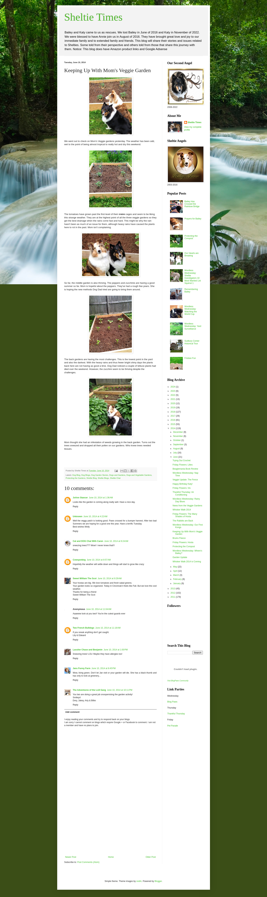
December (178, 432)
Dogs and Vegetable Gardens (139, 475)
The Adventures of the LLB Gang (89, 690)
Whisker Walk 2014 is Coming (186, 561)
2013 (173, 588)
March (176, 575)
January (177, 583)
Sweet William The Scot (85, 578)
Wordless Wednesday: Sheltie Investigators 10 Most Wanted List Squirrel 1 (192, 276)
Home (111, 857)
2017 (173, 416)
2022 (173, 395)
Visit (177, 681)
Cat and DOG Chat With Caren (88, 541)
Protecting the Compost (191, 237)
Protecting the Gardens (75, 478)
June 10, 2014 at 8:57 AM (99, 560)
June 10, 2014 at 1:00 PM (116, 649)
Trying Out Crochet (181, 460)
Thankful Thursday (176, 713)
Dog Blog (76, 475)
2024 (173, 387)
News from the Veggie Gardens (187, 505)
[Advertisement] (110, 829)
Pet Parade (172, 725)
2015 (173, 424)
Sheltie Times (93, 17)
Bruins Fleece (178, 538)
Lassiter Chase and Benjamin (88, 649)
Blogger (158, 881)
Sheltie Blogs (103, 478)
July (175, 452)
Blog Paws (172, 702)
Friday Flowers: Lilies (182, 465)
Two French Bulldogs (83, 628)
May (175, 566)
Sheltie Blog (92, 478)
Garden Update (179, 557)
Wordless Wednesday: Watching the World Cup (190, 310)
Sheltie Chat (115, 478)
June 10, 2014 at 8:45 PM (103, 668)
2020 (173, 403)
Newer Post (70, 857)
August (176, 448)
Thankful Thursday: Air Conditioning (183, 493)
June (175, 457)
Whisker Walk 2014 (181, 509)
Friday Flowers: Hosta (182, 542)
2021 (173, 399)
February (177, 579)
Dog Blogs (85, 475)
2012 (173, 593)
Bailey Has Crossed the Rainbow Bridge (191, 204)
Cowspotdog (79, 560)
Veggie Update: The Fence (185, 479)
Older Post (151, 857)
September (178, 444)
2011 (173, 597)
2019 (173, 407)
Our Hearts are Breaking (191, 254)
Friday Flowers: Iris (181, 488)
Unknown (77, 516)
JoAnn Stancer (80, 497)
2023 (173, 391)
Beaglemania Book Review (185, 469)
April (175, 571)
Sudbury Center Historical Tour (191, 342)
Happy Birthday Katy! (182, 484)
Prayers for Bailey (192, 218)
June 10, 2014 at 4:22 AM (95, 516)
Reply (75, 506)
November (178, 436)
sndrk (138, 881)
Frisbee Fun (190, 358)
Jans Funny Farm (81, 668)
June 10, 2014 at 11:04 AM (98, 609)
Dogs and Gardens (117, 475)
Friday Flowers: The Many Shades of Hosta (184, 515)
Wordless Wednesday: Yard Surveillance (192, 326)
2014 (173, 428)
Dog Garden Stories (99, 475)
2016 (173, 420)
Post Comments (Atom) (88, 862)
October (177, 440)
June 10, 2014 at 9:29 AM (110, 578)
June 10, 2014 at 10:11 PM (119, 690)
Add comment (72, 712)
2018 (173, 412)
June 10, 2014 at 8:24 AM (116, 541)
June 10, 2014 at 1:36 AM (101, 497)
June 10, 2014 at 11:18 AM (108, 628)
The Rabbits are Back (182, 520)
